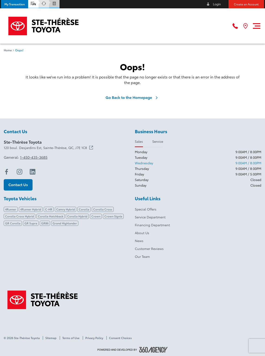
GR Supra (30, 223)
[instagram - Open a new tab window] (19, 172)
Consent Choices (120, 338)
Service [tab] (157, 141)
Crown (95, 216)
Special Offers (145, 209)
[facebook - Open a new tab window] (6, 172)
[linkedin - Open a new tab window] (32, 172)
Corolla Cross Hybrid (19, 216)
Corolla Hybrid (77, 216)
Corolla (84, 209)
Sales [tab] (139, 141)
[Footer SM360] (153, 350)
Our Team (142, 256)
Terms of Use (71, 338)
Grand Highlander (65, 223)
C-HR (48, 209)
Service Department (150, 217)
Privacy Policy (94, 338)
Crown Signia (113, 216)
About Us (142, 232)
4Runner (10, 209)
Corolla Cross (102, 209)
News (139, 240)
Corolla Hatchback (50, 216)
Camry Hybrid (65, 209)
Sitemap (50, 338)
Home (8, 50)
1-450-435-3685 (33, 157)
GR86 (45, 223)
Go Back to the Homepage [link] (132, 97)
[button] (14, 4)
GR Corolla (12, 223)
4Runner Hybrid (30, 209)
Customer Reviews (149, 248)
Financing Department (152, 225)
